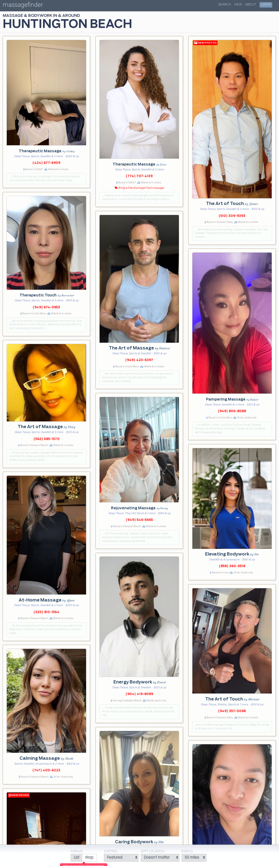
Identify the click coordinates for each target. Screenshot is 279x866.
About (250, 4)
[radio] (76, 858)
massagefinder (23, 5)
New (238, 4)
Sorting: (111, 851)
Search (224, 4)
